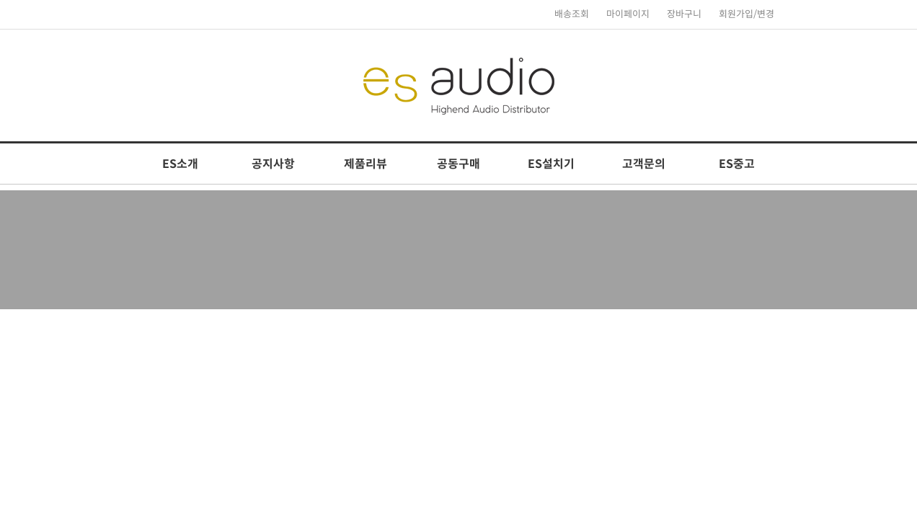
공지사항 (273, 164)
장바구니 (684, 14)
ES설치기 (551, 164)
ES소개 (180, 164)
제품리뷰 (365, 164)
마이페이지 (628, 14)
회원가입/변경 (746, 14)
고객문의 (643, 164)
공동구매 (458, 164)
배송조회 (571, 14)
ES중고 (737, 164)
